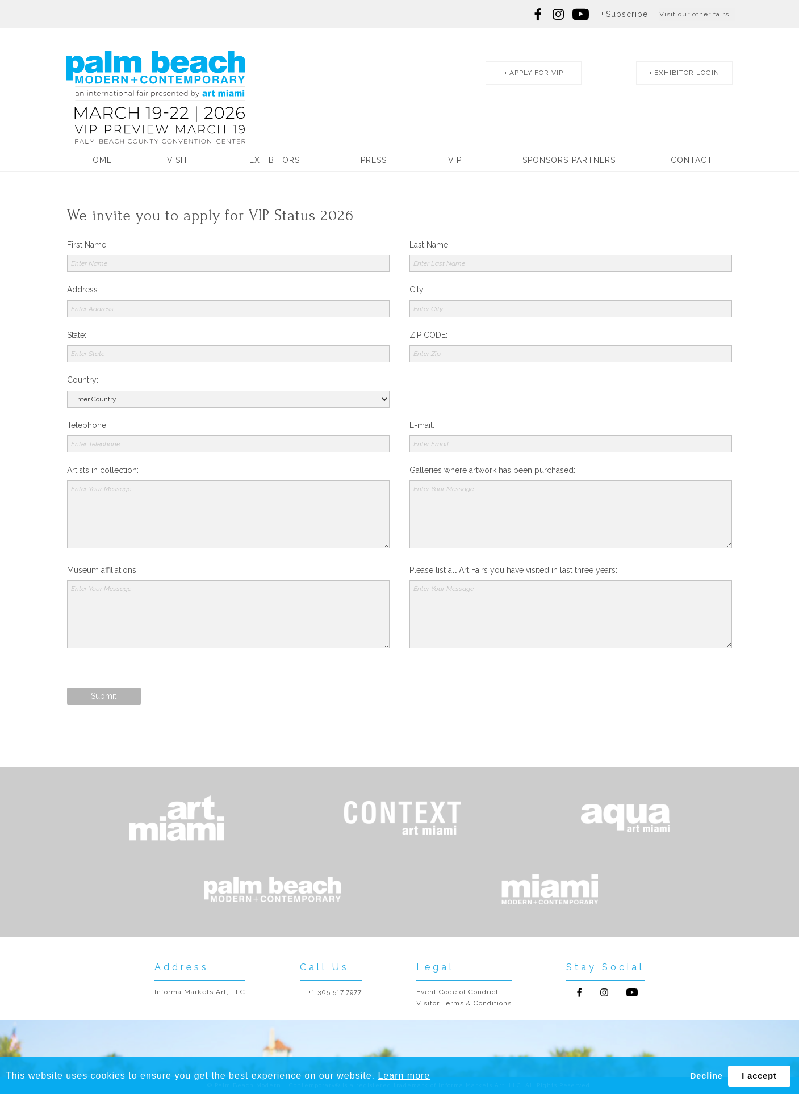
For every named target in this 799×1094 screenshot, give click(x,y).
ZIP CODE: (428, 334)
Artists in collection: (103, 470)
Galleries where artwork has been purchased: (492, 470)
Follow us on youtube (580, 14)
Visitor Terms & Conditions (464, 1003)
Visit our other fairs (694, 14)
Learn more (404, 1075)
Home (99, 161)
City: (417, 289)
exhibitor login (684, 74)
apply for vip (527, 74)
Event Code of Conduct (457, 992)
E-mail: (421, 425)
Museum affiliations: (102, 570)
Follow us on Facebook (538, 14)
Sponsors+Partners (569, 161)
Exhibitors (274, 161)
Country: (82, 379)
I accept (759, 1075)
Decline (706, 1075)
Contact (692, 161)
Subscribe (627, 14)
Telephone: (87, 425)
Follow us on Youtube (632, 992)
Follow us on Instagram (558, 14)
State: (76, 334)
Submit (103, 696)
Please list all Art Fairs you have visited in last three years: (513, 570)
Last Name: (429, 244)
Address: (83, 289)
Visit (178, 161)
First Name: (87, 244)
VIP (455, 161)
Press (374, 161)
